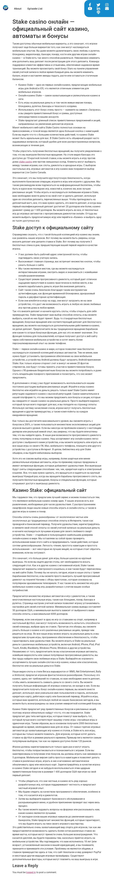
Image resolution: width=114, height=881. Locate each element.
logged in (31, 872)
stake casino (25, 161)
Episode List (34, 8)
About (18, 8)
